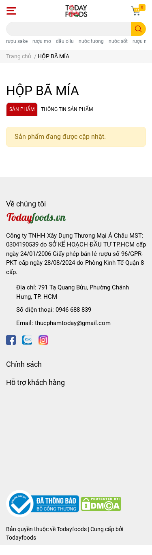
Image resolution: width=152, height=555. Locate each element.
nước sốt (118, 41)
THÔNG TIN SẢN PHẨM (67, 109)
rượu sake (17, 41)
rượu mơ (41, 41)
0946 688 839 (73, 309)
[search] (138, 29)
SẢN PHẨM (21, 109)
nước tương (91, 41)
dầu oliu (65, 41)
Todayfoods (21, 537)
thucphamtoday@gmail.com (73, 323)
